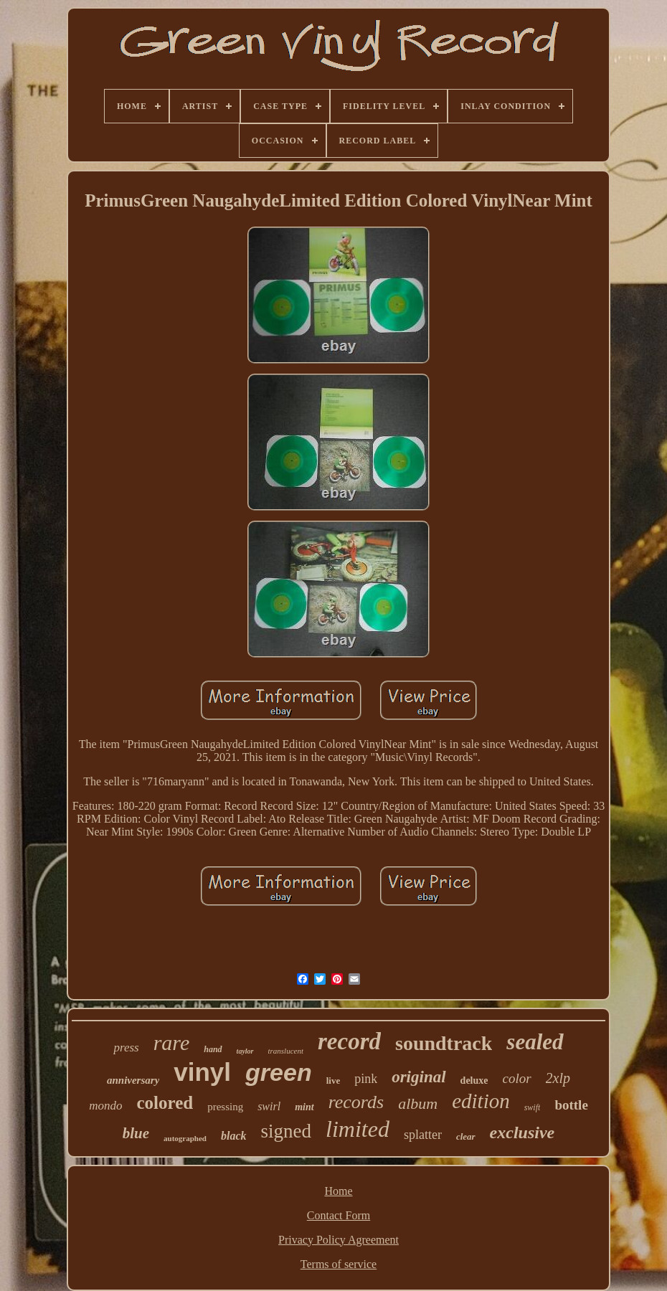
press (125, 1047)
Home (338, 1191)
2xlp (558, 1078)
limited (357, 1129)
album (417, 1103)
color (516, 1078)
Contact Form (338, 1215)
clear (466, 1136)
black (234, 1136)
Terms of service (339, 1264)
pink (365, 1079)
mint (304, 1107)
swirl (268, 1106)
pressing (225, 1106)
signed (286, 1131)
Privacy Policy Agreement (338, 1240)
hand (213, 1049)
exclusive (522, 1132)
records (356, 1102)
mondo (105, 1105)
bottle (570, 1104)
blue (136, 1133)
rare (171, 1042)
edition (481, 1100)
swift (532, 1107)
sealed (534, 1041)
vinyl (202, 1072)
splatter (423, 1134)
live (333, 1080)
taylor (245, 1051)
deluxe (474, 1080)
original (418, 1077)
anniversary (133, 1080)
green (278, 1072)
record (349, 1041)
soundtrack (443, 1043)
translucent (286, 1050)
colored (164, 1102)
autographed (185, 1138)
